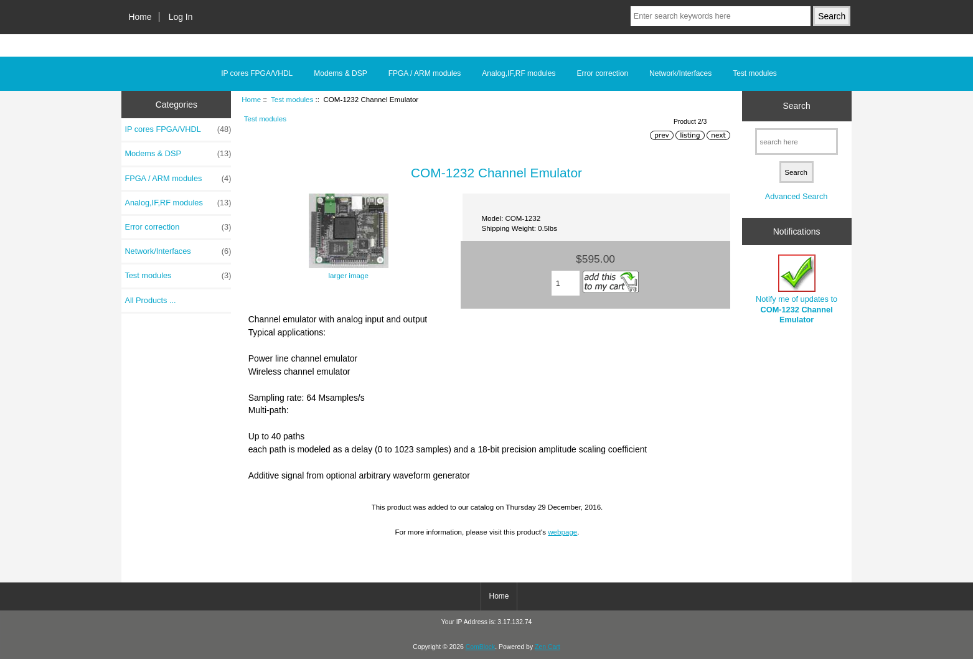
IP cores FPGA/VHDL (257, 73)
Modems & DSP (340, 73)
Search (797, 106)
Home (140, 17)
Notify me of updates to (796, 289)
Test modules (292, 99)
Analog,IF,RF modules (518, 73)
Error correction (602, 73)
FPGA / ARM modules (424, 73)
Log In (181, 17)
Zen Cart (547, 646)
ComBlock (481, 646)
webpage (562, 532)
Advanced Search (796, 196)
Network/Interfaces (680, 73)
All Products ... (150, 300)
